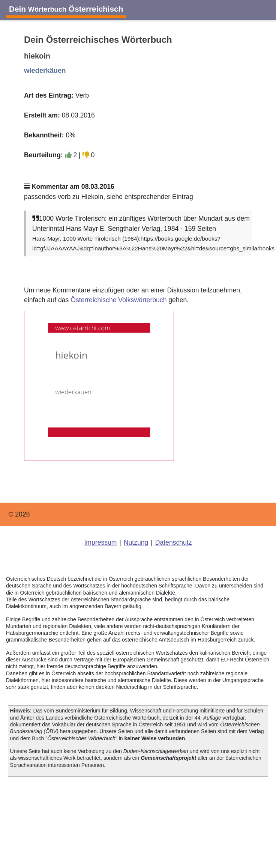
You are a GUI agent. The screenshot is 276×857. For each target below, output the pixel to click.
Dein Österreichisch (66, 9)
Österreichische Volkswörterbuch (118, 300)
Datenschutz (173, 542)
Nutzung (136, 542)
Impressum (100, 542)
